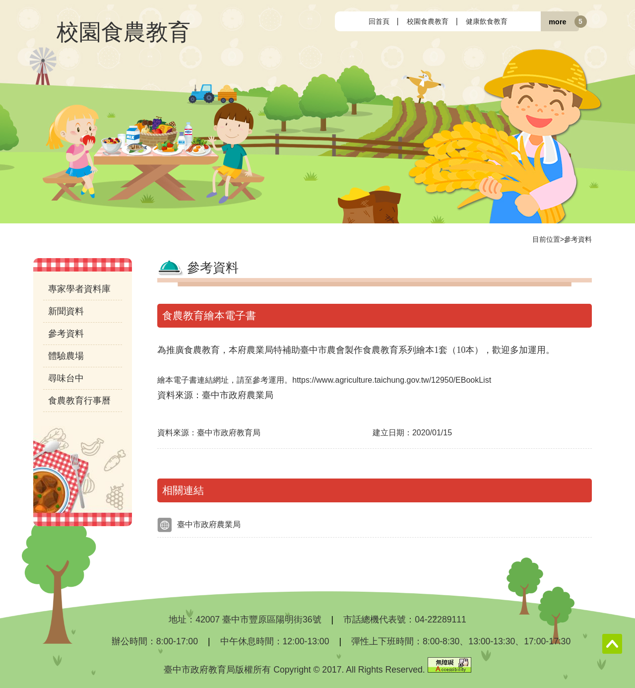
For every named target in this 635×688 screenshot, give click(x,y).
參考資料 (578, 239)
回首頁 (379, 21)
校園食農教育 (427, 21)
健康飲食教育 (487, 21)
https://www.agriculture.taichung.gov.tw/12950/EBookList (395, 380)
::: (343, 21)
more (557, 21)
